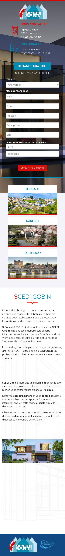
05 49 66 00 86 (31, 37)
